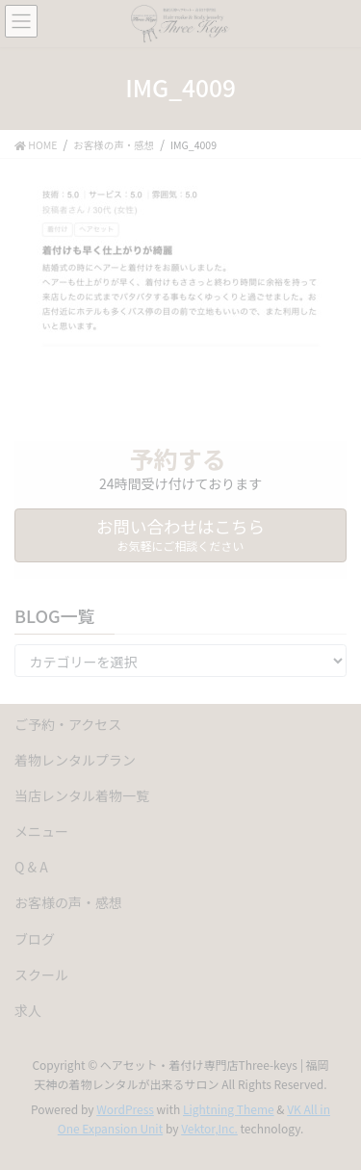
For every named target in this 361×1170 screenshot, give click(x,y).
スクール (41, 974)
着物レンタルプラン (75, 759)
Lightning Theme (228, 1109)
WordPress (125, 1109)
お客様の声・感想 (68, 902)
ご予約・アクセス (67, 724)
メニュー (41, 831)
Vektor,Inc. (209, 1128)
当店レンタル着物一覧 (81, 795)
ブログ (34, 939)
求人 (27, 1010)
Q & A (31, 866)
